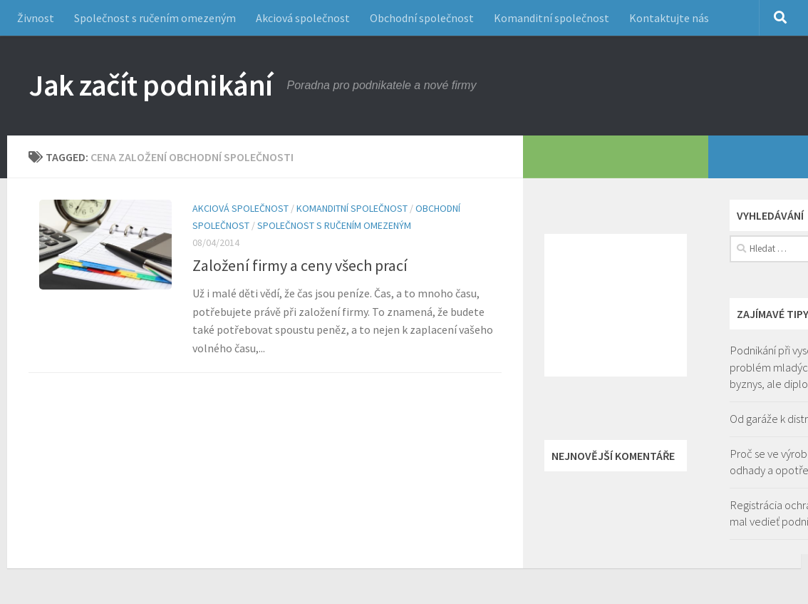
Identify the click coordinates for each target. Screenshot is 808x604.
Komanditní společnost (551, 18)
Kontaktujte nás (669, 18)
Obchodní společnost (422, 18)
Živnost (35, 18)
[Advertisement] (615, 305)
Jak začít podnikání (151, 84)
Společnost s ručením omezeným (155, 18)
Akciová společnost (303, 18)
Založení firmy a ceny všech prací (300, 265)
